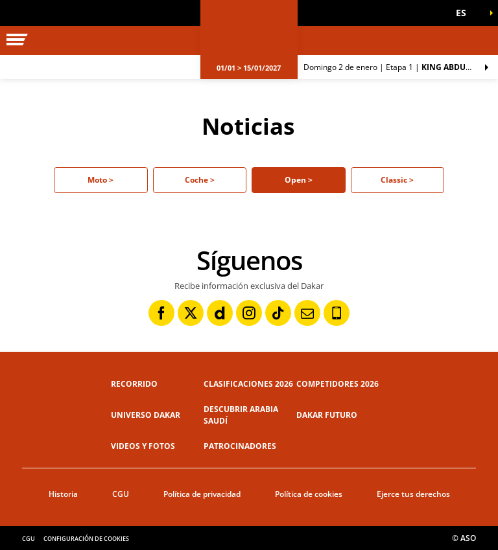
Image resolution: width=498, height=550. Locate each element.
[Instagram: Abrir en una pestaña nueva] (249, 313)
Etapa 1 (400, 67)
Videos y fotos (143, 446)
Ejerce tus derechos (413, 493)
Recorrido (134, 383)
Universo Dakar (145, 414)
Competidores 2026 (337, 383)
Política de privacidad (202, 493)
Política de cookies (308, 493)
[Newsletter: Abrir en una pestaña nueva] (307, 313)
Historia (63, 493)
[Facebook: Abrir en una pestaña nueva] (161, 313)
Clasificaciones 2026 (248, 383)
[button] (465, 13)
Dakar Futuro (326, 414)
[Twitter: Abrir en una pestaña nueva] (191, 313)
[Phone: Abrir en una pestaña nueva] (337, 313)
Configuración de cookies (86, 538)
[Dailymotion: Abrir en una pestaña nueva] (220, 313)
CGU (120, 493)
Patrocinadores (240, 446)
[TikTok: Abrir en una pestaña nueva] (278, 313)
